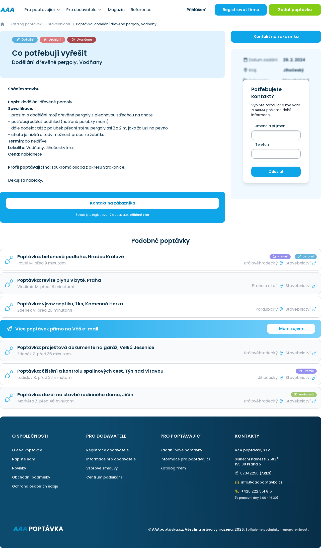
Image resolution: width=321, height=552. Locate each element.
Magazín (116, 10)
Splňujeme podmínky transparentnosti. (277, 529)
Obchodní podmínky (31, 477)
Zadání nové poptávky (181, 450)
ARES (265, 473)
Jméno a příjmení (270, 125)
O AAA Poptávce (27, 450)
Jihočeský (293, 70)
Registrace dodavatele (107, 450)
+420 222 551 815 (253, 491)
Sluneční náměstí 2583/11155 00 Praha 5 (258, 462)
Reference (141, 10)
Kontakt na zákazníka (112, 203)
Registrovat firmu (241, 10)
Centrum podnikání (104, 477)
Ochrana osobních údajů (35, 486)
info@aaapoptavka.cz (258, 482)
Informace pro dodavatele (111, 459)
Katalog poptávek (26, 24)
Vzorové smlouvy (102, 468)
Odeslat (276, 171)
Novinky (19, 468)
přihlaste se (139, 215)
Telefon (262, 144)
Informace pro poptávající (185, 459)
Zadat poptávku (295, 10)
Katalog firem (173, 468)
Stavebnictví (59, 24)
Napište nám (23, 459)
